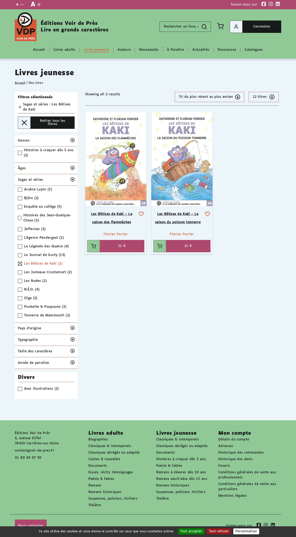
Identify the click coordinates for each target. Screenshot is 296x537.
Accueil (20, 83)
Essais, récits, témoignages (110, 472)
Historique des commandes (241, 452)
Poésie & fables (101, 479)
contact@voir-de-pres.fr (34, 450)
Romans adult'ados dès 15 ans (181, 479)
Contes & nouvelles (104, 459)
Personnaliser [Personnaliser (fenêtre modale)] (246, 531)
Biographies (98, 439)
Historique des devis (235, 459)
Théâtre (94, 505)
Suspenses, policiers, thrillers (113, 498)
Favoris (224, 466)
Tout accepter (191, 531)
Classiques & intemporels (109, 446)
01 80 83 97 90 (28, 458)
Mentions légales (232, 496)
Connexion (250, 27)
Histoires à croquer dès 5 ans (181, 459)
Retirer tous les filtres (41, 123)
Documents (97, 466)
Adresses (225, 446)
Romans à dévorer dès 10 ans (181, 472)
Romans (95, 485)
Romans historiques (104, 492)
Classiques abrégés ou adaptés (114, 452)
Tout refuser (219, 531)
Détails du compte (233, 439)
